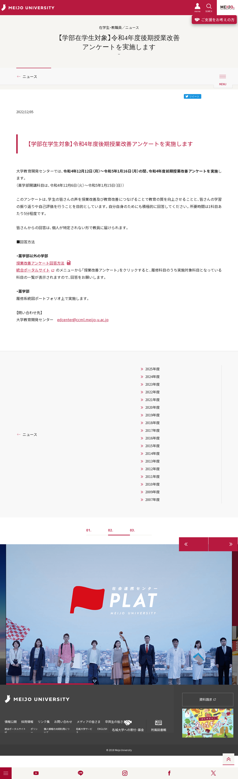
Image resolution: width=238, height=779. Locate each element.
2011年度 (152, 476)
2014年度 (152, 453)
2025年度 (152, 368)
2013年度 (152, 461)
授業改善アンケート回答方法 (40, 263)
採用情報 (27, 721)
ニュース (30, 76)
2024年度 (152, 376)
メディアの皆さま (89, 721)
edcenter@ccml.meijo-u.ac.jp (83, 319)
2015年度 (152, 445)
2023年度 (152, 384)
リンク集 (44, 721)
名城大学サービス (84, 730)
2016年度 (152, 438)
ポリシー (34, 730)
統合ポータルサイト (33, 270)
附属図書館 (158, 726)
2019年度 (152, 415)
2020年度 (152, 407)
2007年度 (152, 499)
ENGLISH (102, 729)
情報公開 (11, 721)
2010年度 (152, 484)
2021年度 (152, 399)
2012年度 (152, 468)
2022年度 (152, 392)
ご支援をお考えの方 (214, 19)
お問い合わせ (63, 721)
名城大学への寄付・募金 (128, 726)
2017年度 (152, 430)
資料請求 (207, 699)
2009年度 (152, 491)
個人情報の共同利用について (56, 730)
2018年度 (152, 422)
